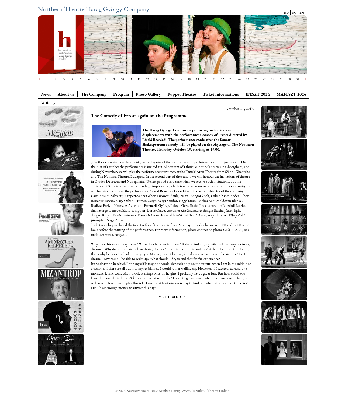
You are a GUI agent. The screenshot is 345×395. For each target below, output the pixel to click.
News (46, 94)
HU (286, 12)
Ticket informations (221, 94)
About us (66, 94)
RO (294, 12)
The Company (93, 94)
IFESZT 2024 (258, 94)
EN (301, 12)
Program (121, 94)
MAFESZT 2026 (291, 94)
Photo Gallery (148, 94)
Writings (48, 102)
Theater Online (218, 390)
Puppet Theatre (182, 94)
